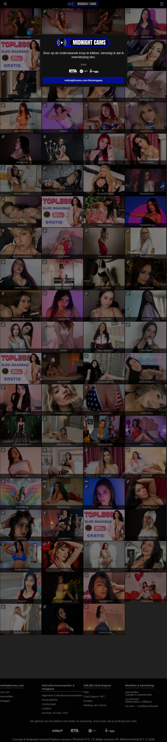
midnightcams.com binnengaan (83, 80)
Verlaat (83, 64)
